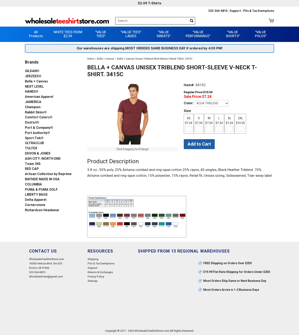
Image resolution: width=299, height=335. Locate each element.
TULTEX (31, 148)
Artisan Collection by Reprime (48, 174)
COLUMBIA (33, 184)
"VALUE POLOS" (260, 34)
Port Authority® (37, 133)
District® (32, 122)
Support (235, 11)
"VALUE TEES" (100, 34)
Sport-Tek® (34, 138)
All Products (36, 34)
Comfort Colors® (39, 117)
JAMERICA (33, 102)
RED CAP (32, 169)
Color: (189, 103)
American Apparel (39, 97)
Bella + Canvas (105, 59)
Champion (32, 107)
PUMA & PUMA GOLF (41, 190)
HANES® (31, 92)
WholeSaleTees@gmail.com (46, 277)
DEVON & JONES (37, 153)
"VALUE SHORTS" (233, 34)
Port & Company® (39, 128)
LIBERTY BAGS (36, 195)
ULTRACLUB (34, 143)
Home (90, 59)
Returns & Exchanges (100, 272)
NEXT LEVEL (34, 87)
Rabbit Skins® (36, 112)
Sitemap (93, 281)
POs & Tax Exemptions (258, 11)
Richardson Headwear (42, 210)
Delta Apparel (35, 200)
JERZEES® (33, 76)
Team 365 (32, 164)
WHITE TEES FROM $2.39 (68, 34)
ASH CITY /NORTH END (43, 159)
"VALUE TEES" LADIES (131, 34)
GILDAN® (32, 71)
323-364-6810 (217, 11)
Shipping (93, 259)
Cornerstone (35, 205)
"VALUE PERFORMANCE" (198, 34)
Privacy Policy (96, 277)
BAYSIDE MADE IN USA (42, 179)
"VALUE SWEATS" (163, 34)
